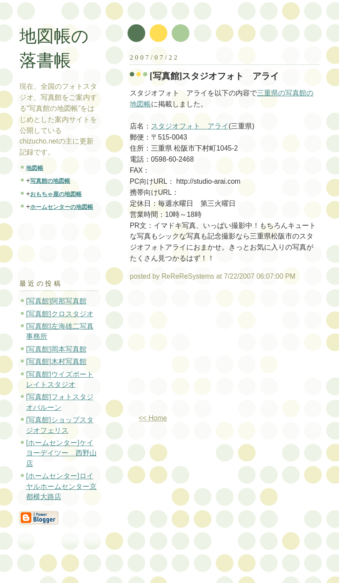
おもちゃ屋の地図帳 (56, 194)
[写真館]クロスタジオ (60, 314)
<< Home (153, 418)
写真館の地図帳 (50, 181)
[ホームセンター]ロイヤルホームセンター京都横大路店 (61, 486)
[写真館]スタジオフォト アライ (214, 76)
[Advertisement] (204, 351)
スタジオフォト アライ (190, 126)
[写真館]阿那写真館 (56, 301)
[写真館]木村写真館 (56, 361)
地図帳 (34, 168)
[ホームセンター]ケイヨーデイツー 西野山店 (61, 453)
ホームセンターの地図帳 (61, 207)
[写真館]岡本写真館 (56, 349)
